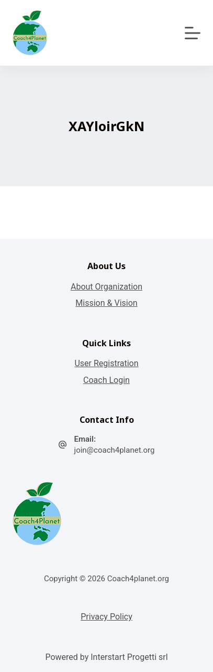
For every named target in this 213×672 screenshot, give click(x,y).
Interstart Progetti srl (129, 657)
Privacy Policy (106, 617)
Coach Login (106, 380)
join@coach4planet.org (114, 450)
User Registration (106, 363)
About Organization (106, 287)
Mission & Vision (106, 303)
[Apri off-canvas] (192, 33)
